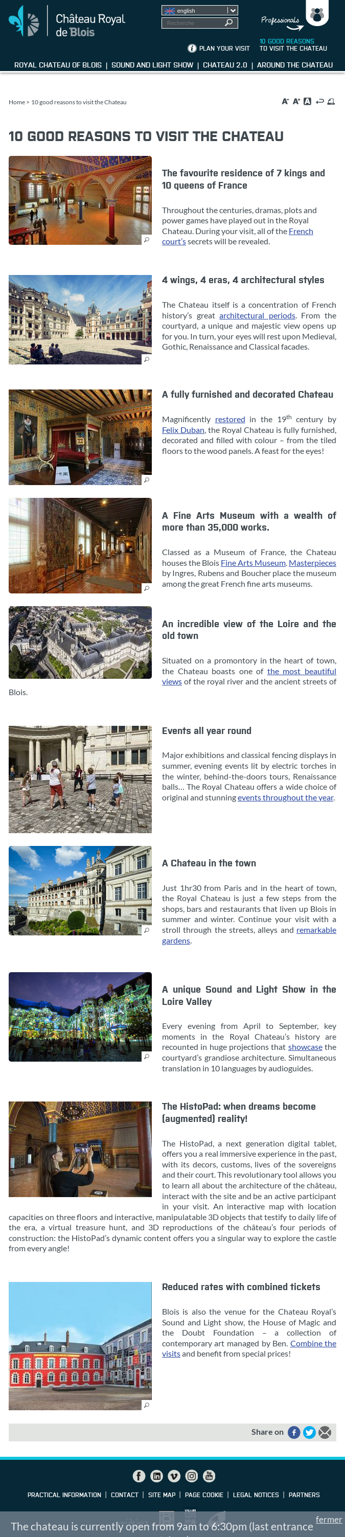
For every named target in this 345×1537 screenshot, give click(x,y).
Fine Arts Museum (253, 562)
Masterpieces (312, 562)
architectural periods (257, 315)
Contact (125, 1496)
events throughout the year (285, 797)
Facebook (139, 1476)
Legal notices (256, 1496)
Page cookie (204, 1496)
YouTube (208, 1476)
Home (17, 102)
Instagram (191, 1476)
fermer (329, 1519)
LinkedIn (156, 1476)
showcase (305, 1046)
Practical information (64, 1496)
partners (304, 1496)
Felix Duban (183, 429)
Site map (161, 1496)
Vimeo (173, 1476)
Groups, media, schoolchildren (292, 16)
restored (230, 419)
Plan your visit (224, 49)
